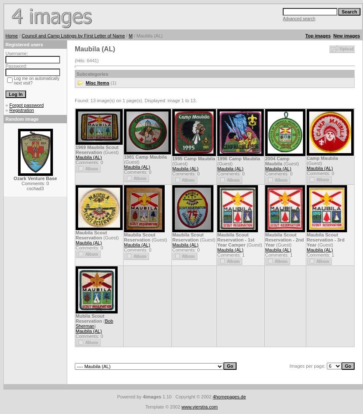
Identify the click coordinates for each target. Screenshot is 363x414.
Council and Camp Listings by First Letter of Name (73, 35)
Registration (21, 110)
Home (11, 35)
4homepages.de (229, 396)
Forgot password (26, 105)
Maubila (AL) (89, 157)
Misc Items (97, 82)
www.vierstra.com (200, 406)
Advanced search (299, 18)
